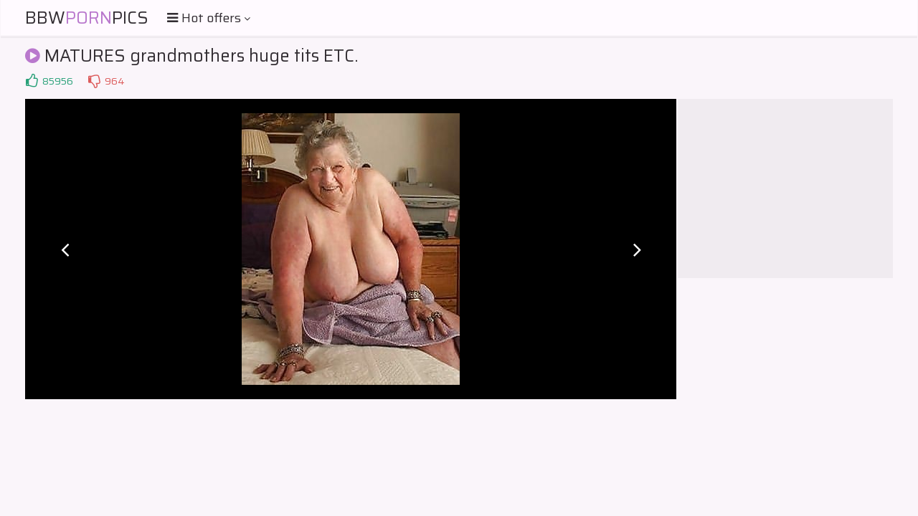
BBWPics (86, 18)
